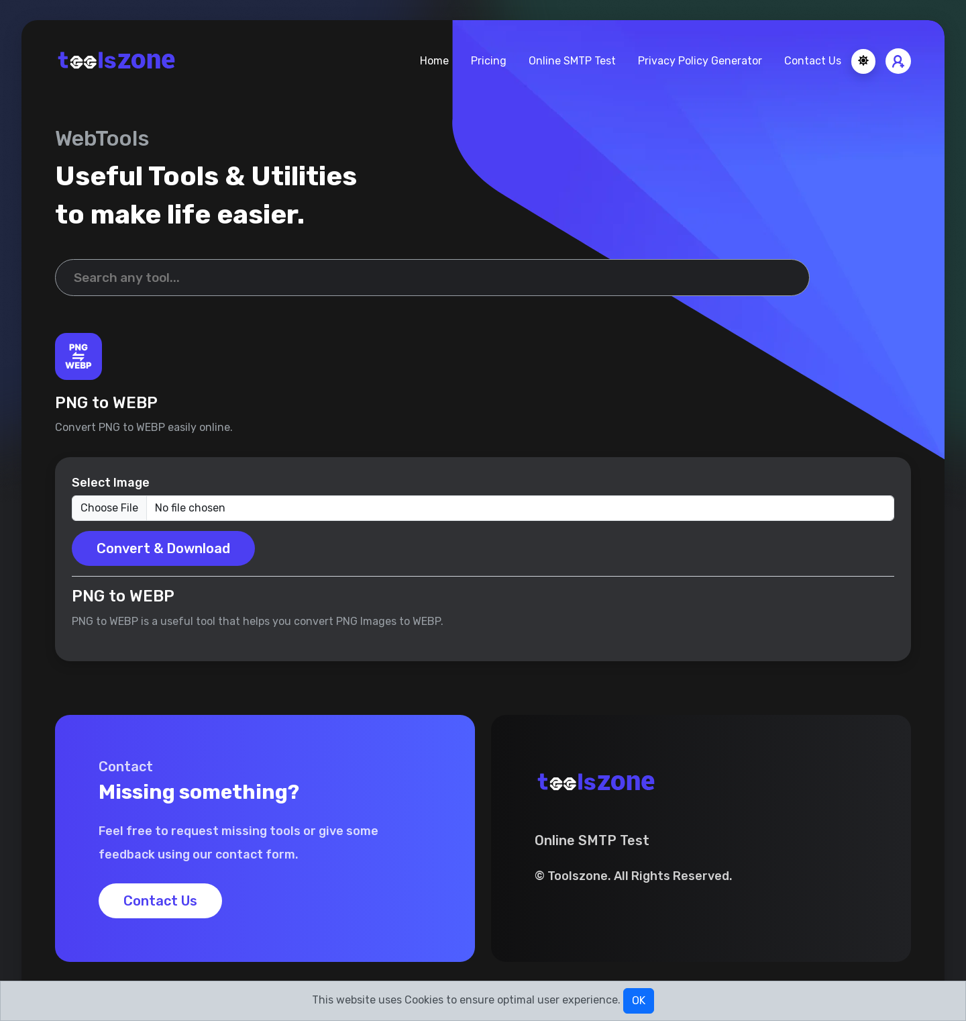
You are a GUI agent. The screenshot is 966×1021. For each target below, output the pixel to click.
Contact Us (812, 60)
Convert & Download (163, 548)
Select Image (111, 482)
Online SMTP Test (572, 60)
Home (434, 60)
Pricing (488, 60)
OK (638, 1000)
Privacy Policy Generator (700, 60)
